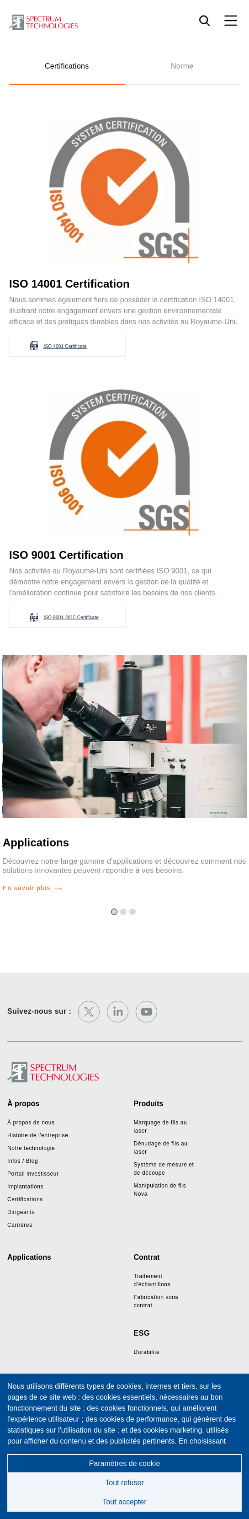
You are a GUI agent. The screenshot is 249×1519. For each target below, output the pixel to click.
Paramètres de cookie (124, 1463)
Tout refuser (124, 1483)
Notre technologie (31, 1148)
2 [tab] (124, 913)
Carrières (19, 1225)
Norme (182, 66)
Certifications (67, 66)
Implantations (25, 1186)
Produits (149, 1103)
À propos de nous (31, 1122)
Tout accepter (124, 1502)
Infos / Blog (22, 1161)
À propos (23, 1103)
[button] (67, 346)
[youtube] (146, 1011)
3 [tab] (133, 913)
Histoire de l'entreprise (37, 1135)
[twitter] (89, 1011)
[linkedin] (117, 1011)
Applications (36, 842)
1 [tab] (115, 913)
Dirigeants (21, 1212)
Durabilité (147, 1352)
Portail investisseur (33, 1174)
